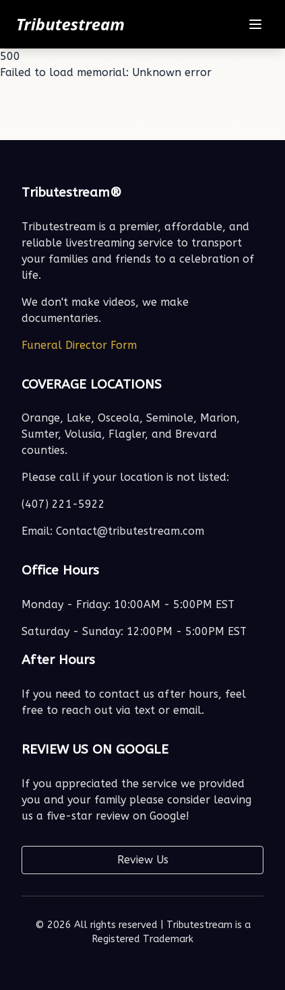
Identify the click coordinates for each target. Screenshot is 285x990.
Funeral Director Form (79, 345)
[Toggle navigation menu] (255, 24)
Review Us (142, 859)
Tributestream (70, 24)
